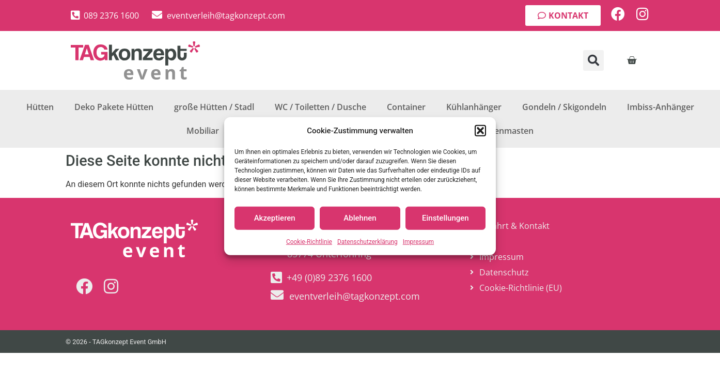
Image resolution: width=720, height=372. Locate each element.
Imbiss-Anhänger (660, 107)
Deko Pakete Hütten (113, 107)
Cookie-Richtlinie (309, 241)
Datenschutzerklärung (367, 241)
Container (406, 107)
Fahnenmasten (504, 130)
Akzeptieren (274, 218)
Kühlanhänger (474, 107)
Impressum (418, 241)
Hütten (40, 107)
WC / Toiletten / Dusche (320, 107)
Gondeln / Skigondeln (564, 107)
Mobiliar (202, 130)
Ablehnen (359, 218)
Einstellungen (445, 218)
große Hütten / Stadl (214, 107)
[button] (480, 131)
